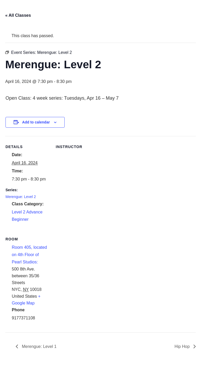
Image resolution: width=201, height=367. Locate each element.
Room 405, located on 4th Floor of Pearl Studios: (29, 254)
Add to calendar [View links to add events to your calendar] (36, 122)
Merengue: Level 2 (20, 197)
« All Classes (18, 15)
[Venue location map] (83, 264)
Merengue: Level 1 (39, 346)
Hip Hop (183, 346)
